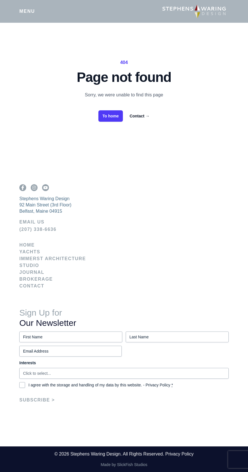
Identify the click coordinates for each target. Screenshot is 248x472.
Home (27, 245)
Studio (29, 265)
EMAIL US (31, 222)
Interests (27, 363)
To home (110, 116)
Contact (140, 116)
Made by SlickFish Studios (124, 464)
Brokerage (36, 279)
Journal (31, 272)
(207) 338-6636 (37, 229)
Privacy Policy (158, 385)
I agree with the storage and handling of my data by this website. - (100, 385)
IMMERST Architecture (52, 258)
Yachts (29, 251)
